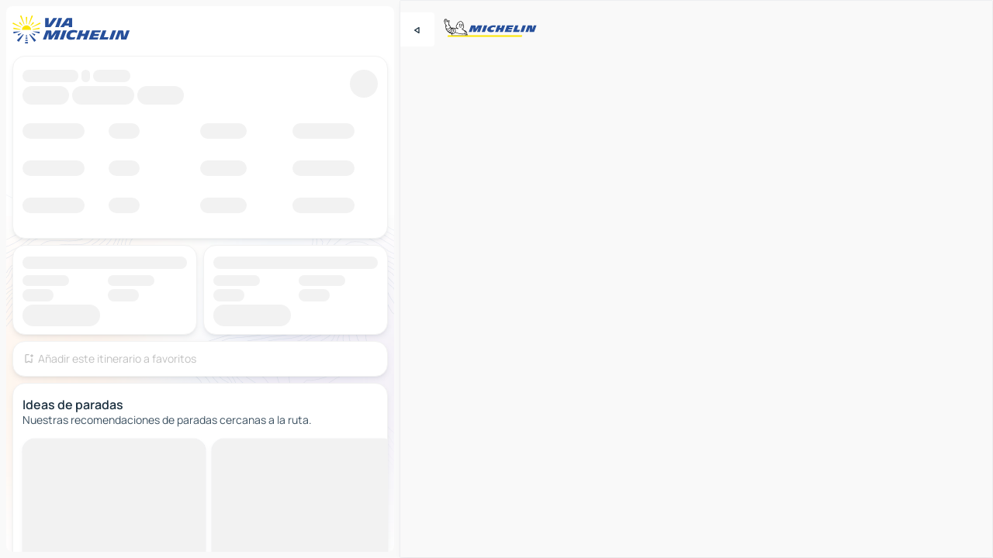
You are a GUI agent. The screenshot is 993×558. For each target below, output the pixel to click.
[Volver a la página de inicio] (74, 29)
